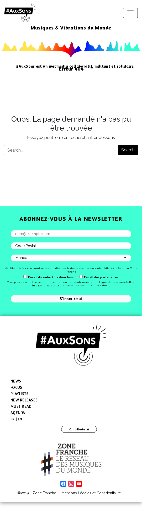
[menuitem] (12, 419)
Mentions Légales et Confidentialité (91, 493)
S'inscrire (71, 299)
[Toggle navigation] (130, 13)
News (15, 381)
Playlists (19, 393)
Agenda (17, 412)
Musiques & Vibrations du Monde (71, 27)
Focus (16, 387)
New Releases (24, 399)
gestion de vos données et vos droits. (85, 285)
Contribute (77, 429)
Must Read (20, 406)
